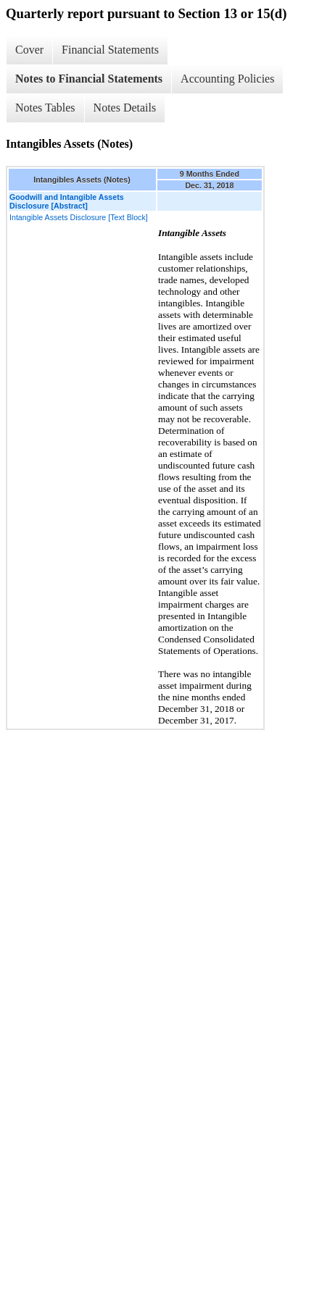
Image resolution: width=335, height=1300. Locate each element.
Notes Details (125, 107)
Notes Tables (45, 107)
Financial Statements (110, 49)
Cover (29, 49)
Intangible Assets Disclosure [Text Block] (78, 217)
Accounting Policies (227, 78)
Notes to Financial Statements (88, 78)
